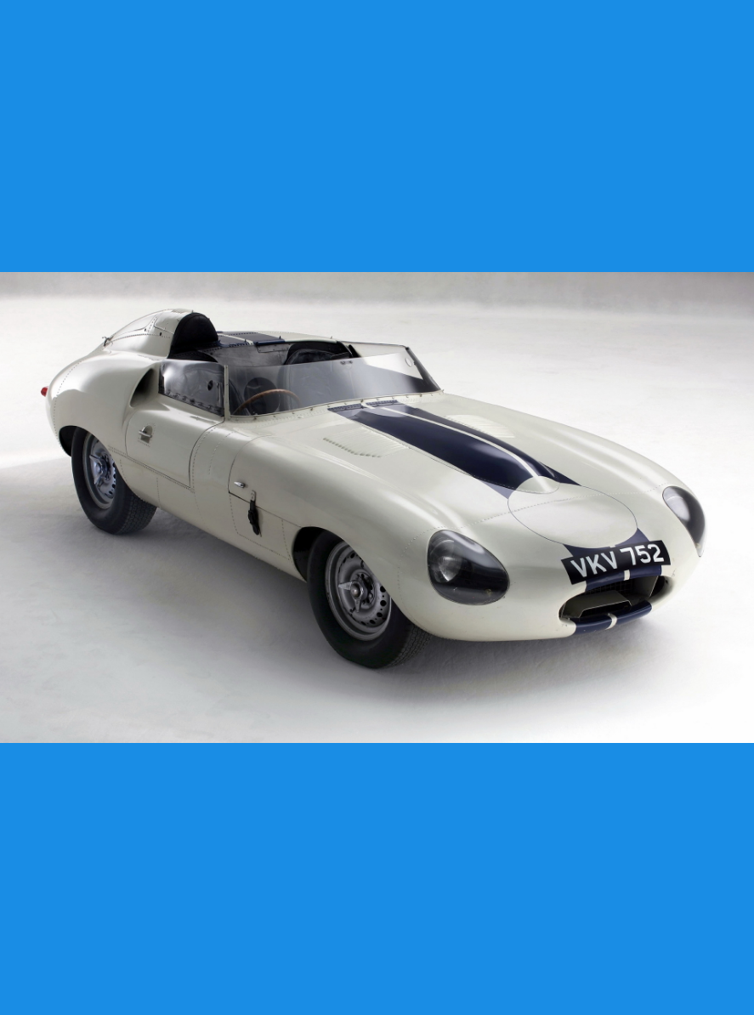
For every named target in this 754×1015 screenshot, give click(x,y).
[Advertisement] (377, 136)
